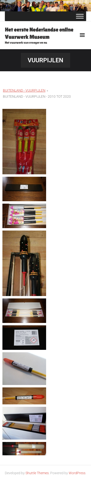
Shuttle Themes (37, 473)
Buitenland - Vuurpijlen (24, 90)
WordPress (77, 473)
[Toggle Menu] (80, 16)
